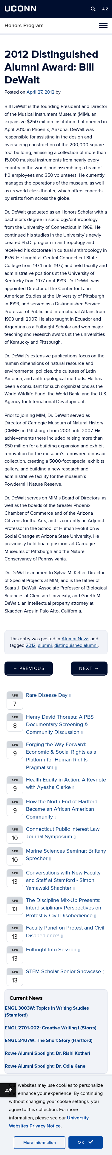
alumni (45, 645)
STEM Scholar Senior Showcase (65, 971)
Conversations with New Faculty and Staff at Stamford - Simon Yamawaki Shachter (63, 880)
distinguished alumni (76, 645)
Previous (29, 668)
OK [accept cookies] (86, 1142)
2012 (31, 645)
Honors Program (24, 25)
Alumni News (75, 639)
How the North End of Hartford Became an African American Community (61, 809)
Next (89, 668)
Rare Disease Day (48, 695)
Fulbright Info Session (53, 950)
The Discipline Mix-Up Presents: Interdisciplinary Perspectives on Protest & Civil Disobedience (63, 908)
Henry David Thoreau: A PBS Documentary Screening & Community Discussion (60, 724)
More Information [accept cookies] (39, 1142)
